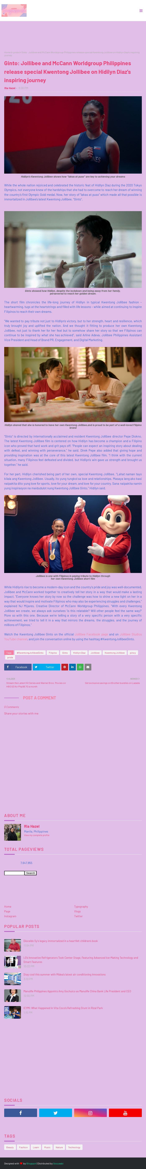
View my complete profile (36, 835)
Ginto (65, 652)
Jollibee (95, 652)
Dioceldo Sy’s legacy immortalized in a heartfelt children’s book (60, 941)
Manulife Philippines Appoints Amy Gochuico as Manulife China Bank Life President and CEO (77, 991)
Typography (81, 906)
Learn (36, 1147)
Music (47, 1147)
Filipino (53, 652)
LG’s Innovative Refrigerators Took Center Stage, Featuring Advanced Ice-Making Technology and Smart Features (80, 960)
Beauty (10, 1147)
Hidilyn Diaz (79, 652)
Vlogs (77, 911)
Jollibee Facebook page (91, 634)
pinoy (133, 652)
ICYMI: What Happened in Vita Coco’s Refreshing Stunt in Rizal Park (63, 1008)
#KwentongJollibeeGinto (30, 652)
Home (7, 52)
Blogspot (31, 1163)
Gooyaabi (58, 1163)
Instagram (10, 916)
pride (16, 52)
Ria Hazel (9, 88)
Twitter (78, 916)
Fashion (23, 1147)
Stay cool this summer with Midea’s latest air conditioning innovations (64, 974)
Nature (59, 1147)
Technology (74, 1147)
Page (7, 911)
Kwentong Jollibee (115, 652)
